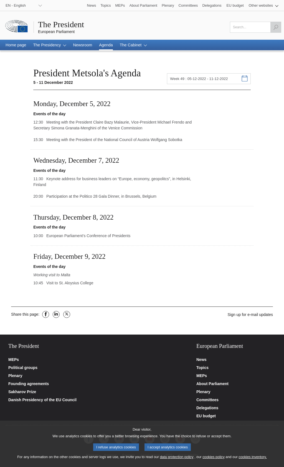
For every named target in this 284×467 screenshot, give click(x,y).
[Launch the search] (275, 27)
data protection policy (176, 459)
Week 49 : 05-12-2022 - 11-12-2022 (199, 79)
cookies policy (213, 459)
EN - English (16, 5)
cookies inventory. (253, 459)
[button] (263, 5)
